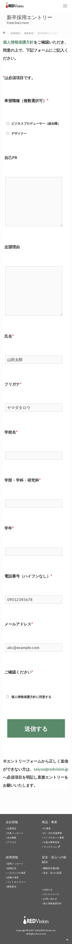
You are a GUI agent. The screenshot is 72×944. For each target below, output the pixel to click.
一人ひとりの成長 (16, 872)
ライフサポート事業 (53, 837)
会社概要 (11, 837)
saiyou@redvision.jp (51, 769)
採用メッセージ (15, 863)
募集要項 (11, 886)
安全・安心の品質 (52, 872)
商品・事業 (49, 822)
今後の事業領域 (51, 842)
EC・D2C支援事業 (52, 833)
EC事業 (47, 828)
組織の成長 (13, 877)
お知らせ (47, 889)
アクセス (11, 842)
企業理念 (11, 828)
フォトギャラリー (16, 882)
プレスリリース (51, 894)
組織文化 (11, 868)
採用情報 (12, 857)
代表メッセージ (15, 833)
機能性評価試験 (51, 868)
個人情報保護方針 (18, 42)
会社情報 (12, 822)
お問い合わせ (50, 898)
